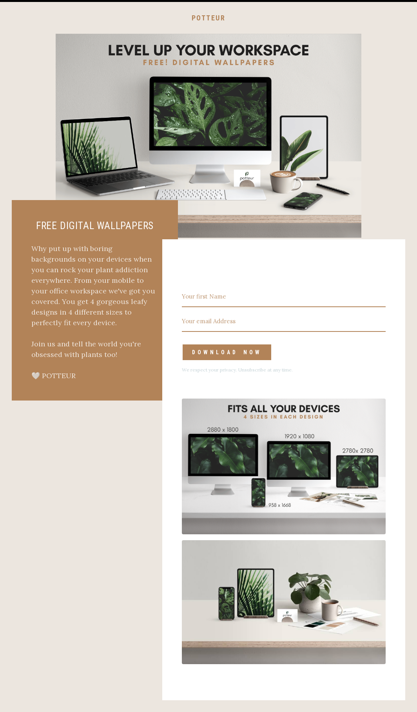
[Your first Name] (284, 296)
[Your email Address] (284, 321)
